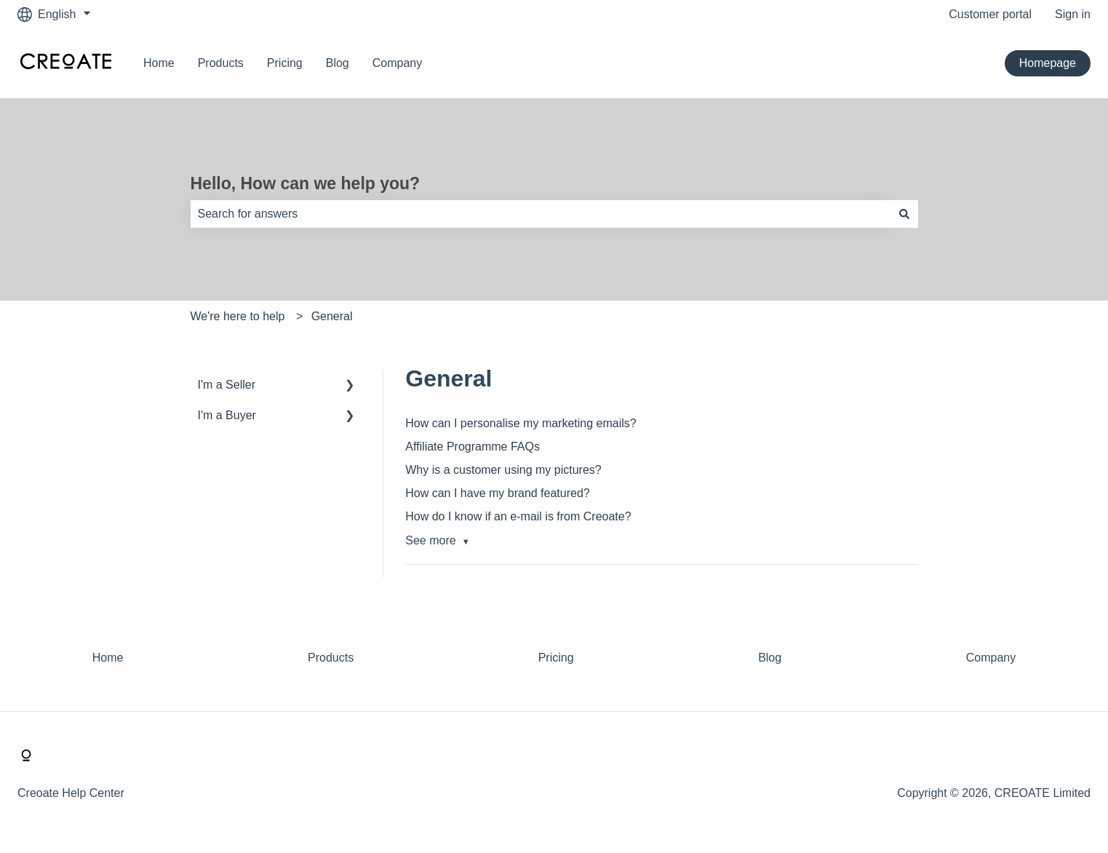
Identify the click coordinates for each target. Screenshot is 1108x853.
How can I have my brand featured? (497, 493)
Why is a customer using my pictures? (503, 470)
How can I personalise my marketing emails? (520, 423)
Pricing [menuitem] (556, 657)
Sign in (1073, 14)
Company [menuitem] (991, 657)
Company (397, 63)
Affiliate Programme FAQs (472, 446)
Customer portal (990, 14)
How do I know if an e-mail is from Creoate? (518, 516)
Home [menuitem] (108, 657)
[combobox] (540, 214)
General (332, 316)
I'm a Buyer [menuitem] (227, 415)
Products (221, 63)
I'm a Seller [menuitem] (227, 384)
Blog (337, 63)
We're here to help (238, 316)
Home (159, 63)
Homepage (1047, 63)
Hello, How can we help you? (306, 183)
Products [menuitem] (331, 657)
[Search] (904, 214)
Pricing (285, 63)
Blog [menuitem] (769, 657)
